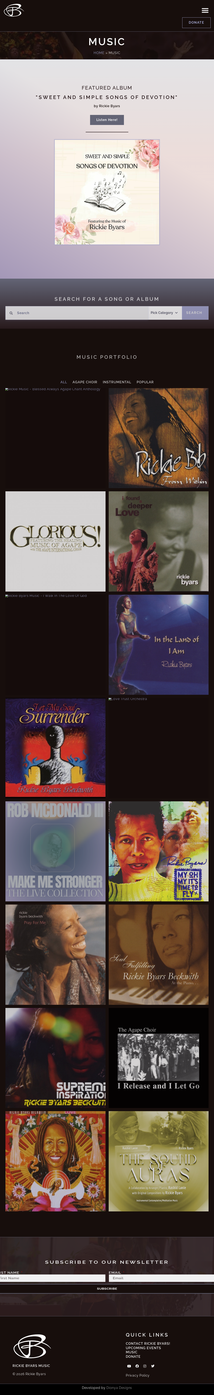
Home (99, 53)
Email (115, 1272)
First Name (17, 1272)
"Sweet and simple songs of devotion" (107, 97)
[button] (205, 10)
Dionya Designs (119, 1388)
